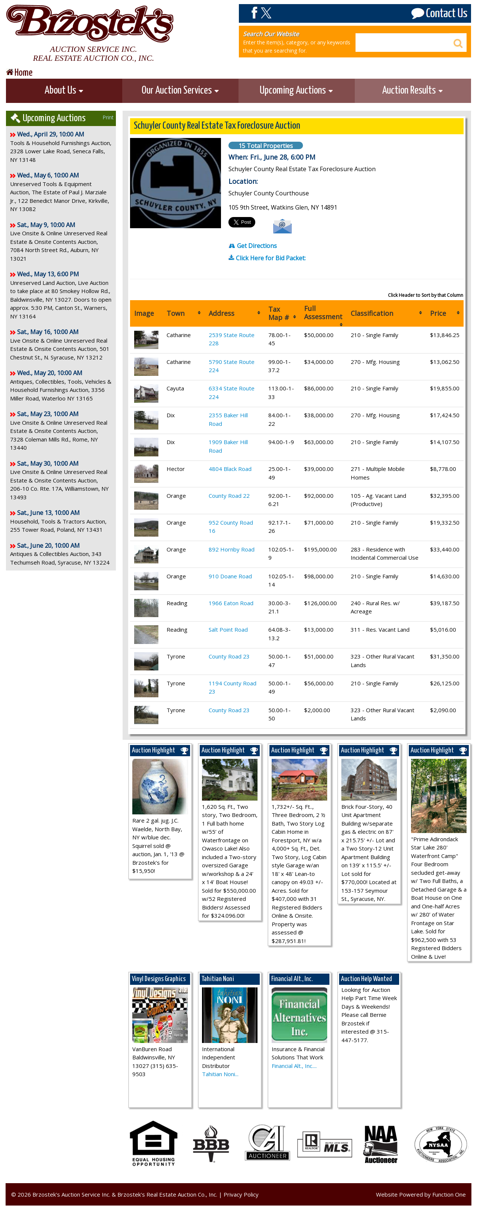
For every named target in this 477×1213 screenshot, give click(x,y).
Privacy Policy (241, 1194)
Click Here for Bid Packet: (267, 258)
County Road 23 (229, 656)
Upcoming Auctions (297, 90)
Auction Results (412, 90)
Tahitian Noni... (220, 1074)
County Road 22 (229, 495)
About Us (64, 90)
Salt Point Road (228, 629)
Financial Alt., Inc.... (294, 1065)
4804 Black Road (230, 468)
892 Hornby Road (232, 549)
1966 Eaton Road (231, 603)
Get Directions (252, 246)
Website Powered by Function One (421, 1194)
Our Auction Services (180, 90)
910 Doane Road (230, 576)
